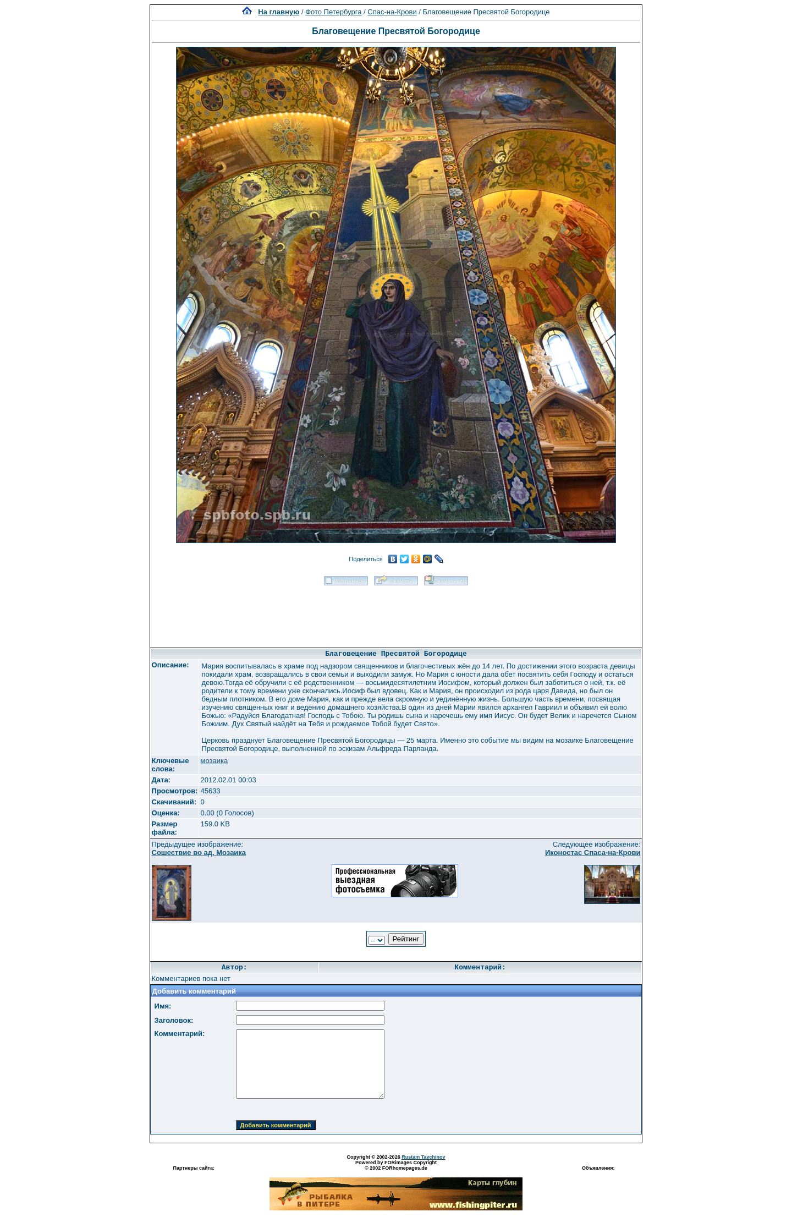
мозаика (214, 760)
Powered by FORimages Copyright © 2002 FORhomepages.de (396, 1165)
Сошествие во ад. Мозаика (199, 852)
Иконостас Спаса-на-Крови (593, 852)
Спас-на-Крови (391, 12)
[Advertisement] (396, 613)
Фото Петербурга (333, 12)
